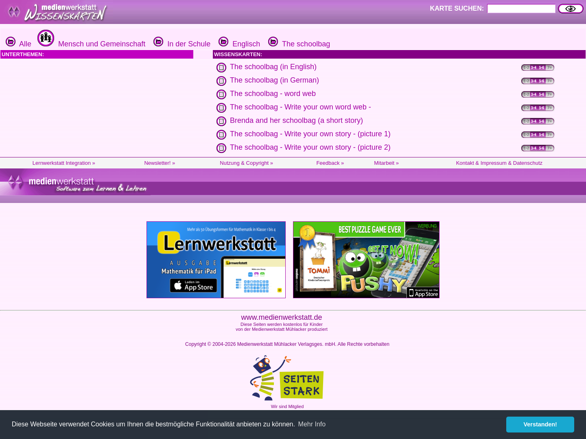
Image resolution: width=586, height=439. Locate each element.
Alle (18, 44)
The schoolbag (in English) (273, 67)
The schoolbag (298, 44)
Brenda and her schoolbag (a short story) (296, 120)
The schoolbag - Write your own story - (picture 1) (310, 134)
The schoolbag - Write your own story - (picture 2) (310, 147)
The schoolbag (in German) (274, 80)
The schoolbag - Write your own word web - (300, 107)
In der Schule (180, 44)
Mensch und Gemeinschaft (90, 44)
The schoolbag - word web (273, 94)
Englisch (238, 44)
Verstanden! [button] (540, 424)
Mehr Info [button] (312, 424)
